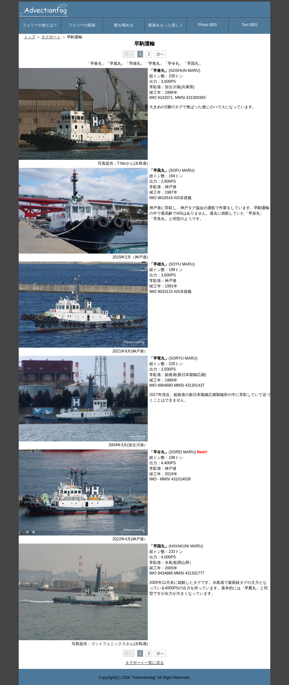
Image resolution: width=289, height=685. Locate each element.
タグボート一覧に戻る (144, 663)
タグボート (51, 37)
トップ (29, 37)
